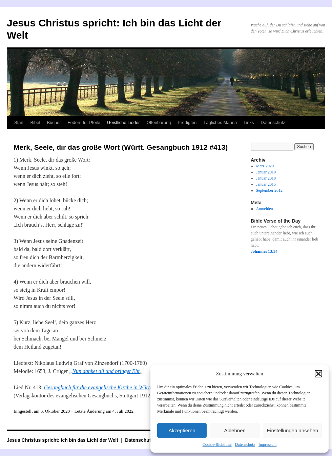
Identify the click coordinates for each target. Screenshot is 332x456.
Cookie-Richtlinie (217, 444)
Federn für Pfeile (84, 122)
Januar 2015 (266, 184)
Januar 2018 (266, 178)
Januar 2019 (266, 172)
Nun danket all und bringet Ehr (106, 371)
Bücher (54, 122)
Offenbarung (159, 122)
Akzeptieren (181, 430)
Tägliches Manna (220, 122)
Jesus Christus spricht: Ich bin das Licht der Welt (63, 440)
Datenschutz (245, 444)
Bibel (35, 122)
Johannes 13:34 (264, 251)
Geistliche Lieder (123, 122)
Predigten (187, 122)
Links (249, 122)
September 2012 (269, 190)
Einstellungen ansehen (292, 430)
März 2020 (265, 166)
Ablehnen (234, 430)
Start (18, 122)
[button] (318, 373)
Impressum (267, 444)
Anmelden (264, 208)
